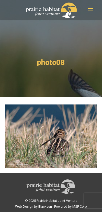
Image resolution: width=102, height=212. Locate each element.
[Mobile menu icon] (90, 10)
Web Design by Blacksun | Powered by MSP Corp (51, 206)
